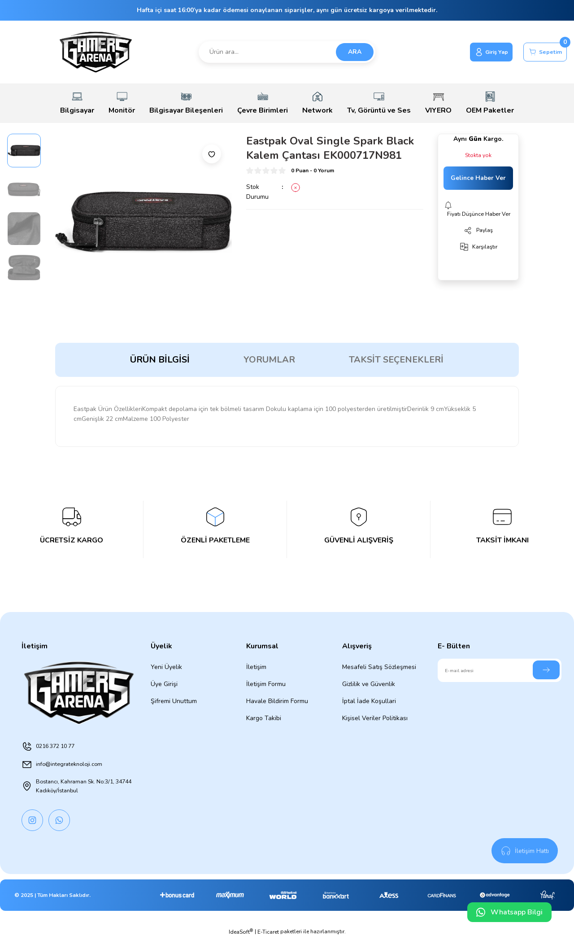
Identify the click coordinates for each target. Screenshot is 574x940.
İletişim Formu (266, 684)
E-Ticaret (268, 933)
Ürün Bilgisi (160, 360)
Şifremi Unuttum (174, 701)
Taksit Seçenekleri (396, 360)
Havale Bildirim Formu (277, 701)
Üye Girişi (164, 684)
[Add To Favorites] (211, 153)
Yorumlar (269, 360)
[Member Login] (479, 52)
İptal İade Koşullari (369, 701)
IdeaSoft (241, 933)
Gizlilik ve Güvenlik (368, 684)
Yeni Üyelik (166, 667)
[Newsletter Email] (499, 670)
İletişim (256, 667)
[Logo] (96, 52)
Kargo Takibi (263, 718)
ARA (354, 52)
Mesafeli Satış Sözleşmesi (379, 667)
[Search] (287, 52)
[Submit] (546, 669)
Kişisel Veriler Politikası (375, 718)
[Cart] (541, 52)
